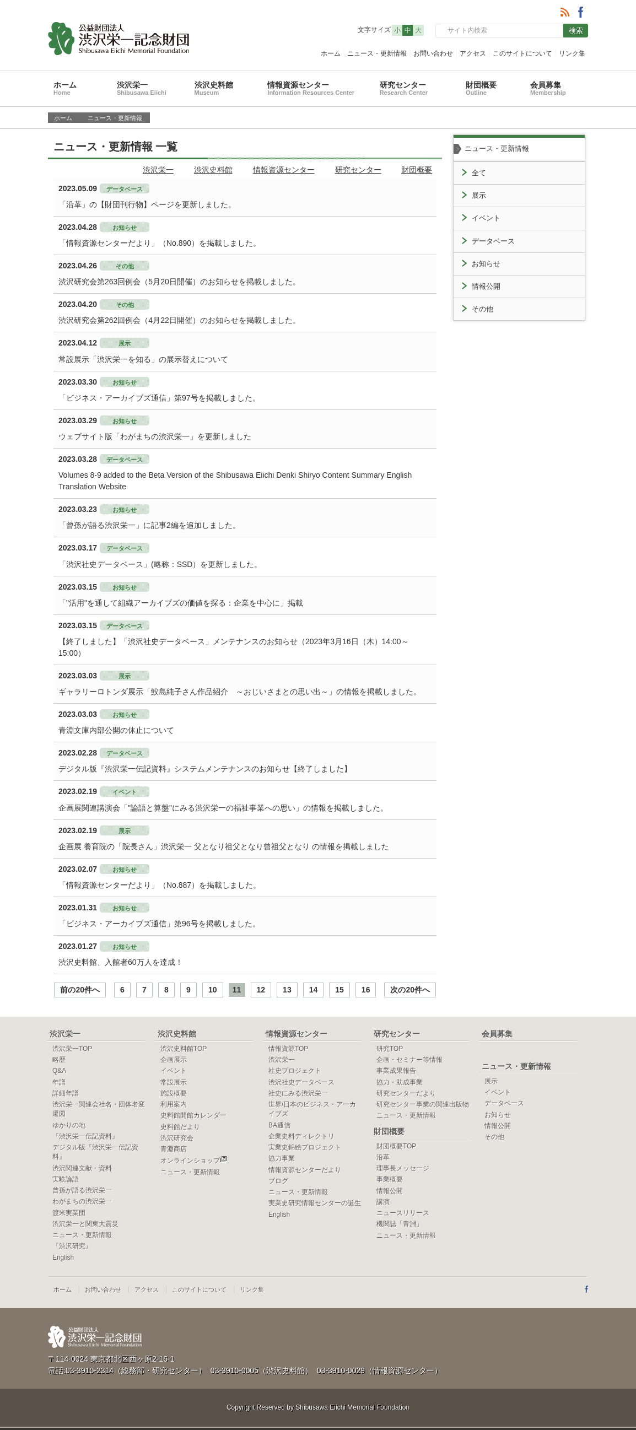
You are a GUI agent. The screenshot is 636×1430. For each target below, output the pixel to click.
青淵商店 (173, 1149)
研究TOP (389, 1049)
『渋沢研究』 (72, 1246)
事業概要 (389, 1179)
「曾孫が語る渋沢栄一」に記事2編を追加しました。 (149, 525)
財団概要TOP (396, 1146)
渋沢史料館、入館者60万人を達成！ (120, 962)
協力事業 (281, 1158)
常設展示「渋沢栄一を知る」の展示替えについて (143, 359)
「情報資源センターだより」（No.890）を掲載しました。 (159, 243)
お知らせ (486, 264)
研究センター (404, 88)
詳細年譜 (65, 1093)
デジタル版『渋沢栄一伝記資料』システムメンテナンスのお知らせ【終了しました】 (205, 768)
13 (287, 989)
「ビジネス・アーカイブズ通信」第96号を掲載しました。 (159, 923)
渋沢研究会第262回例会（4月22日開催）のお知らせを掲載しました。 (179, 320)
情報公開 (486, 286)
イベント (486, 218)
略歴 (59, 1060)
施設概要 (173, 1093)
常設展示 (173, 1082)
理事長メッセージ (402, 1168)
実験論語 (65, 1179)
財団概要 (481, 88)
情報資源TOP (288, 1049)
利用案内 (173, 1104)
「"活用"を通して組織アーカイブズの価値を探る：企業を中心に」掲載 (180, 602)
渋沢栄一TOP (72, 1049)
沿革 (383, 1157)
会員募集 (548, 88)
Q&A (59, 1071)
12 (261, 989)
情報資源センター (310, 88)
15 (339, 989)
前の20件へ (80, 989)
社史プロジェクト (294, 1071)
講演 (383, 1202)
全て (479, 173)
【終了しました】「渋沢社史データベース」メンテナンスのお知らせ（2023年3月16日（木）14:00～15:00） (233, 647)
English (63, 1257)
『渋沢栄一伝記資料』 (85, 1136)
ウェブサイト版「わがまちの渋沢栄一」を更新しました (154, 436)
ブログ (278, 1181)
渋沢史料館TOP (183, 1049)
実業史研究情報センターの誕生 (314, 1203)
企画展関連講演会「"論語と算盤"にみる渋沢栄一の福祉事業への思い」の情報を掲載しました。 (223, 807)
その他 (482, 309)
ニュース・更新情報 (377, 53)
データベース (493, 241)
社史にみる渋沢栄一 (298, 1093)
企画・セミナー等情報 (409, 1060)
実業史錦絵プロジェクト (304, 1147)
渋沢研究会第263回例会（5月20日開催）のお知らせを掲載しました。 (179, 281)
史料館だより (180, 1127)
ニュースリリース (402, 1213)
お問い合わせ (433, 53)
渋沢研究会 (176, 1138)
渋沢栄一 (141, 88)
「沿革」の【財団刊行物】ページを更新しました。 (147, 204)
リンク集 (572, 53)
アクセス (473, 53)
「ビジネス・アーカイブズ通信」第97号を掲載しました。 (159, 397)
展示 (479, 195)
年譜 (59, 1082)
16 (366, 989)
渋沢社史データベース (301, 1082)
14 (313, 989)
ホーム (331, 53)
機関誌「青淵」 (399, 1224)
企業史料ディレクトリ (301, 1136)
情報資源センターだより (304, 1170)
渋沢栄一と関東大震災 (85, 1224)
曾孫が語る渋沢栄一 (82, 1190)
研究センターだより (406, 1093)
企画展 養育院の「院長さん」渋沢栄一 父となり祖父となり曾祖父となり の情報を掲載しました (223, 846)
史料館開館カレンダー (193, 1115)
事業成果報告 (396, 1071)
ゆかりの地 (68, 1125)
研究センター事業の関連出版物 (422, 1104)
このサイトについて (522, 53)
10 (212, 989)
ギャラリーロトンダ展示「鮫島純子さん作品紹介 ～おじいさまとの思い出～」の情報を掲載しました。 (239, 691)
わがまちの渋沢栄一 (82, 1201)
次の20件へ (410, 989)
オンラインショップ (193, 1160)
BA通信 (279, 1125)
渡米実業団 (68, 1213)
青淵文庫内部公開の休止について (116, 730)
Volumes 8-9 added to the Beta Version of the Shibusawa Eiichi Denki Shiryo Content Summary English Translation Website (235, 481)
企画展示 (173, 1060)
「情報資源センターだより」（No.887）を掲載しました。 (159, 885)
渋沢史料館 (214, 88)
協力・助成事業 (399, 1082)
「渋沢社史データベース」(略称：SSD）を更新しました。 (160, 564)
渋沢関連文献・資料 (82, 1168)
